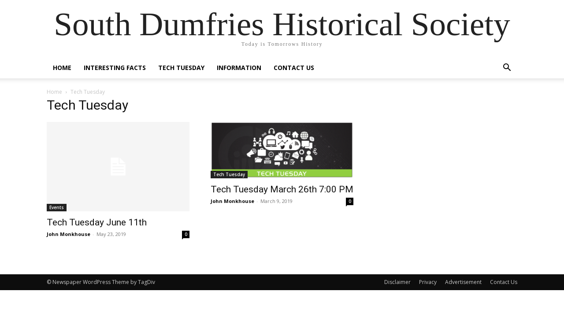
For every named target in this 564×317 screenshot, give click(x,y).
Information (239, 67)
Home (62, 67)
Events (56, 207)
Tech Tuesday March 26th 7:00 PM (282, 189)
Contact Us (294, 67)
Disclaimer (397, 282)
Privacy (428, 282)
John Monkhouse (68, 234)
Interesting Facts (115, 67)
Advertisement (463, 282)
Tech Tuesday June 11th (97, 222)
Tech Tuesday (181, 67)
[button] (506, 68)
